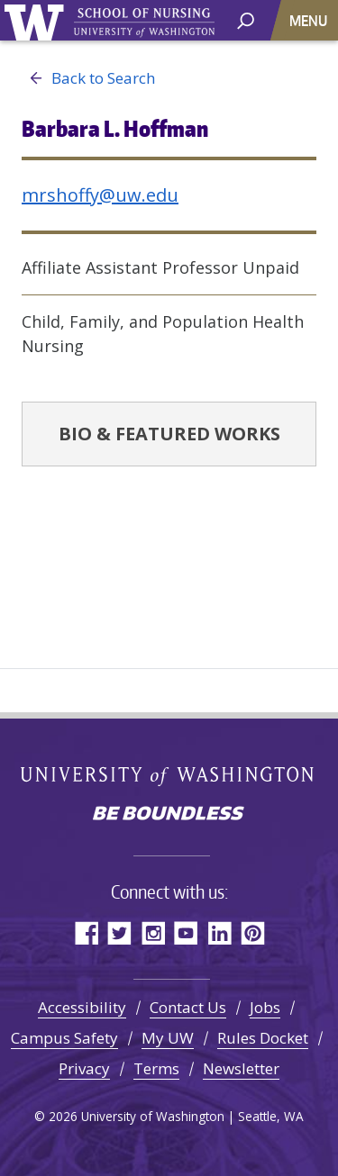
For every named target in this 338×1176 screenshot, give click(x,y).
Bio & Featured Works (169, 433)
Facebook (86, 932)
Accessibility (82, 1007)
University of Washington (37, 20)
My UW (168, 1037)
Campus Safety (64, 1037)
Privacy (84, 1068)
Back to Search (88, 78)
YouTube (186, 932)
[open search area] (245, 19)
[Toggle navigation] (310, 20)
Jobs (265, 1007)
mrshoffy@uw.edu (100, 195)
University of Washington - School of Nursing (144, 23)
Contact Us (188, 1007)
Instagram (153, 932)
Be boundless (169, 815)
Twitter (119, 932)
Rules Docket (262, 1037)
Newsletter (241, 1068)
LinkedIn (219, 932)
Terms (156, 1068)
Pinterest (253, 932)
